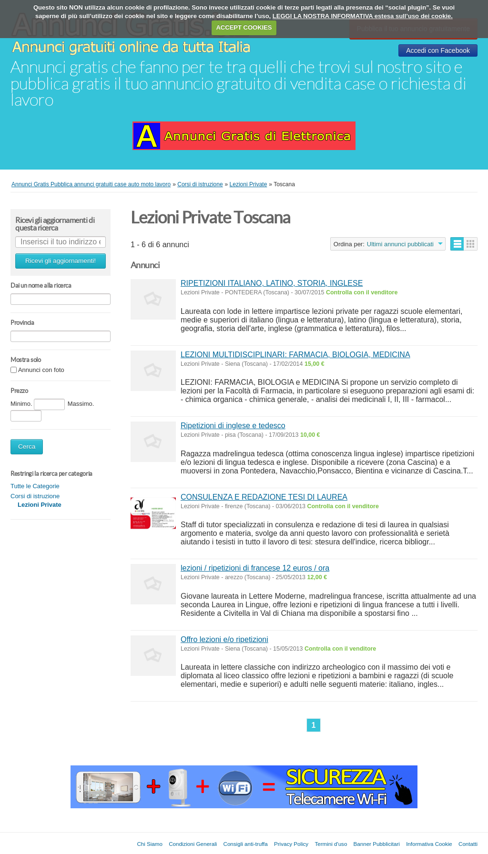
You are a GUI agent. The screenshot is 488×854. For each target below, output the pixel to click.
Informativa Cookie (429, 844)
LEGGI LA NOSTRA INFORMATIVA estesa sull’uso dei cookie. (363, 16)
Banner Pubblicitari (377, 844)
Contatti (468, 844)
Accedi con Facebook (438, 50)
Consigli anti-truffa (246, 844)
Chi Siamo (149, 844)
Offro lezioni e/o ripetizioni (224, 639)
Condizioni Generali (193, 844)
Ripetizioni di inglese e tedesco (233, 426)
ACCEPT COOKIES (244, 27)
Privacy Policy (291, 844)
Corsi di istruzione (35, 496)
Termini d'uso (331, 844)
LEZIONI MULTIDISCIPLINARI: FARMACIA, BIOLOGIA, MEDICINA (295, 355)
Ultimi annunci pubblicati (400, 244)
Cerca (26, 446)
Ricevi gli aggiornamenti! (60, 260)
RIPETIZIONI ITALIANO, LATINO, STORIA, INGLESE (272, 283)
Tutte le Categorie (35, 486)
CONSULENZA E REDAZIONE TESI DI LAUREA (264, 497)
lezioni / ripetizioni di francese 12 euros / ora (255, 568)
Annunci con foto (41, 370)
